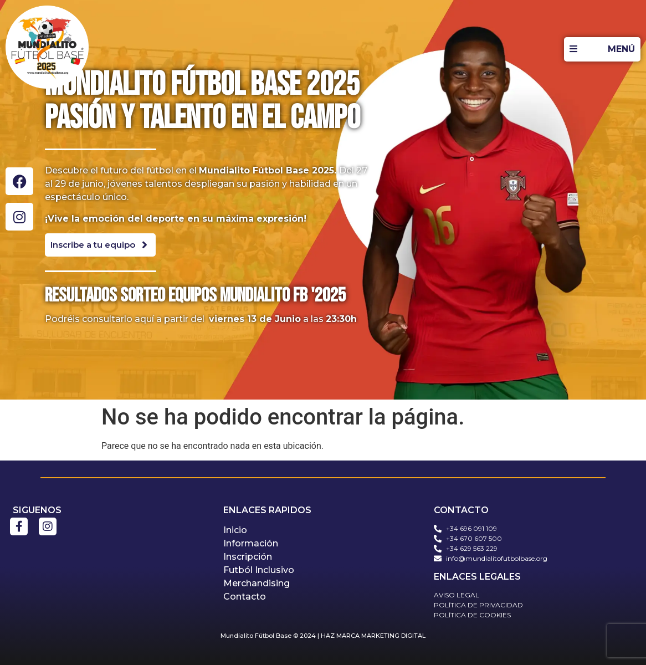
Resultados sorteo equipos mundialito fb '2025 (195, 296)
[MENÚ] (602, 49)
